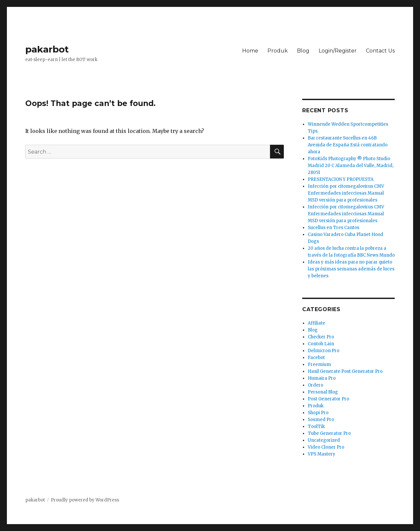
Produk (277, 51)
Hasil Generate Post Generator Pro (345, 371)
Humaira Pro (322, 378)
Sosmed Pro (321, 419)
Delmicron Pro (323, 350)
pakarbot (47, 49)
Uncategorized (324, 440)
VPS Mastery (321, 454)
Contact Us (380, 51)
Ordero (315, 385)
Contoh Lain (321, 344)
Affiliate (316, 323)
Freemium (319, 364)
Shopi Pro (318, 412)
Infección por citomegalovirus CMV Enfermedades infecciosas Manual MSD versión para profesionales (346, 193)
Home (250, 51)
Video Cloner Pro (326, 447)
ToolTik (316, 426)
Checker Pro (321, 337)
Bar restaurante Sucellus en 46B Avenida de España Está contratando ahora (348, 145)
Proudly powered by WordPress (85, 500)
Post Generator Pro (328, 399)
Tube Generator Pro (329, 433)
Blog (303, 51)
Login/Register (338, 51)
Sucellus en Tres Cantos (333, 227)
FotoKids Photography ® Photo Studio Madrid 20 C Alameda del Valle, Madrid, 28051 (350, 165)
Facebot (316, 357)
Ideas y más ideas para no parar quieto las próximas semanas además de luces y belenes (351, 269)
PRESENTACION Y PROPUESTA (340, 179)
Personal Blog (323, 392)
